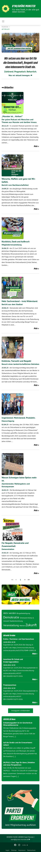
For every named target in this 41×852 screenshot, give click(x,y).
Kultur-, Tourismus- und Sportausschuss (18, 639)
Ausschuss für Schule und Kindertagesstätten (13, 660)
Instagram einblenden (20, 710)
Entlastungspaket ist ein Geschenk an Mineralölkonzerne (17, 724)
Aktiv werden (10, 613)
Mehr (36, 146)
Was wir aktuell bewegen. (19, 75)
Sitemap (14, 850)
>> (29, 579)
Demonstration (8, 549)
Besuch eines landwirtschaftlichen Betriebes (20, 364)
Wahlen (22, 625)
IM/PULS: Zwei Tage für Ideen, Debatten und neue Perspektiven (19, 763)
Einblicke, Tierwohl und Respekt (16, 361)
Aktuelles (5, 29)
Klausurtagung (8, 421)
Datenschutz (31, 850)
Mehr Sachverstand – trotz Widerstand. (20, 301)
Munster (5, 27)
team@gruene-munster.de (19, 839)
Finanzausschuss (9, 685)
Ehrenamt (24, 618)
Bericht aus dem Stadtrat (12, 304)
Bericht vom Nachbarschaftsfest (15, 185)
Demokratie (11, 617)
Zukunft (31, 625)
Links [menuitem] (24, 845)
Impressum (21, 850)
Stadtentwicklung (16, 621)
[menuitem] (7, 850)
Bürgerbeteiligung (23, 613)
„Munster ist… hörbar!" (12, 116)
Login (7, 850)
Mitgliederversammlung (12, 244)
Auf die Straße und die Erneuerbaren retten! (17, 743)
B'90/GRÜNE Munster (23, 6)
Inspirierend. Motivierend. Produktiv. (18, 417)
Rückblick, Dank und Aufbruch (16, 241)
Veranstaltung (11, 625)
